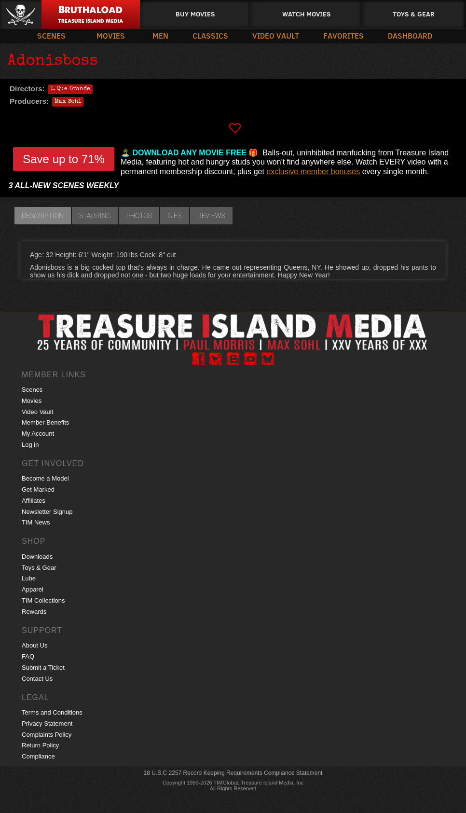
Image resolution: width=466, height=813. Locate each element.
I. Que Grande (70, 89)
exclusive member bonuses (313, 171)
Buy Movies (195, 13)
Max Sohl (68, 102)
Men (160, 35)
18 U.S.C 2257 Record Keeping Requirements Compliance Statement (233, 773)
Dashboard (410, 35)
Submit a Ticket (43, 667)
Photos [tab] (139, 216)
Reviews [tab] (211, 216)
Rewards (34, 611)
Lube (29, 578)
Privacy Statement (47, 723)
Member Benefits (45, 422)
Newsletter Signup (47, 511)
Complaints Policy (46, 734)
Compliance (38, 756)
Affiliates (33, 500)
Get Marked (38, 489)
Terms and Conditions (52, 712)
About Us (34, 645)
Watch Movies (306, 13)
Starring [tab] (95, 216)
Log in (30, 444)
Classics (210, 35)
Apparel (32, 589)
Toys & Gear (414, 13)
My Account (38, 433)
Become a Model (45, 478)
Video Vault (275, 35)
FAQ (28, 656)
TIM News (36, 522)
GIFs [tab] (174, 216)
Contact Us (37, 678)
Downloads (37, 556)
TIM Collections (43, 600)
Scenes (51, 35)
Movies (110, 35)
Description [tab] (43, 216)
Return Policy (40, 745)
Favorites (343, 35)
